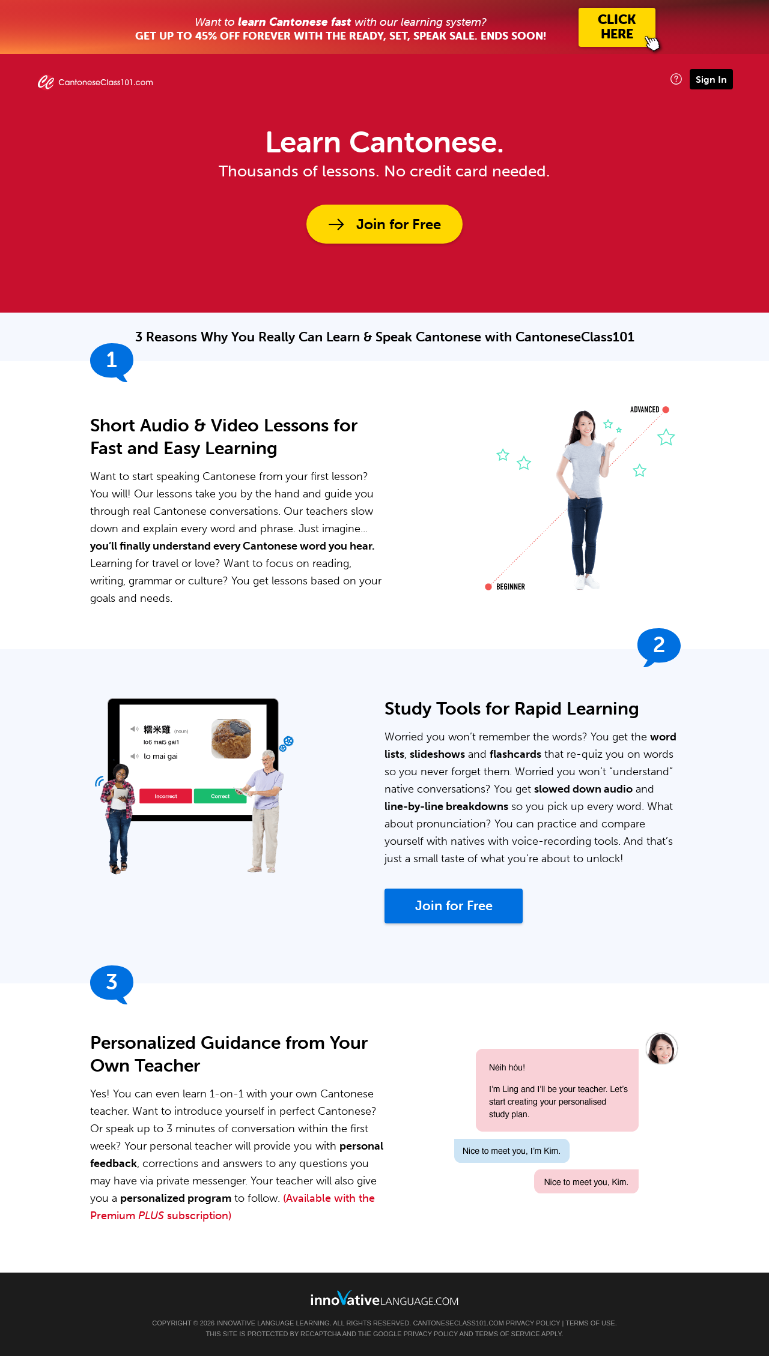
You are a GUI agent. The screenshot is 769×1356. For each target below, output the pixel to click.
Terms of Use (590, 1323)
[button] (676, 79)
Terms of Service (507, 1333)
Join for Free (398, 224)
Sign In (711, 79)
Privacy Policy (533, 1323)
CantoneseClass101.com (458, 1323)
